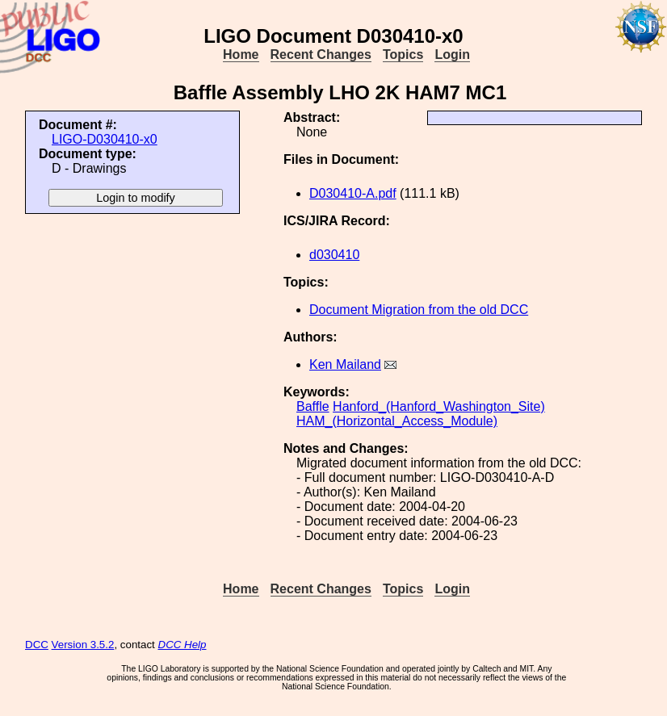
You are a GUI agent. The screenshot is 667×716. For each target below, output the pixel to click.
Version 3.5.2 (83, 645)
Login (452, 54)
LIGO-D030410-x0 (104, 139)
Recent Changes (321, 54)
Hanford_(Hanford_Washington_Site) (439, 406)
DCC (36, 645)
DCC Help (182, 645)
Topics (403, 54)
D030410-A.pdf (352, 193)
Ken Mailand (345, 364)
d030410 (334, 255)
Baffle (312, 406)
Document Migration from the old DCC (418, 309)
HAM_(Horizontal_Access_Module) (396, 421)
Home (240, 54)
